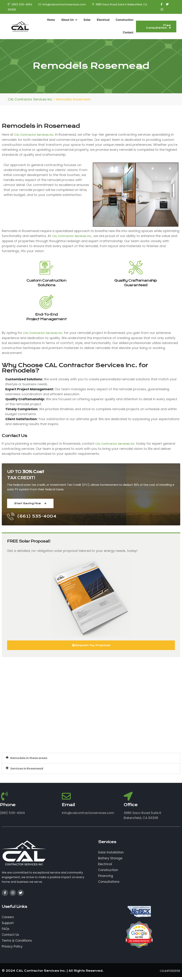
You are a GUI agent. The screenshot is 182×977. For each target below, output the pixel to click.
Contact (128, 32)
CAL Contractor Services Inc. (34, 135)
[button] (91, 758)
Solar (87, 19)
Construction (124, 19)
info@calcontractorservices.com (62, 4)
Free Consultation (158, 26)
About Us (69, 19)
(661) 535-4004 (20, 4)
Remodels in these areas (28, 758)
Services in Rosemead (26, 768)
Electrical (103, 19)
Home (51, 19)
